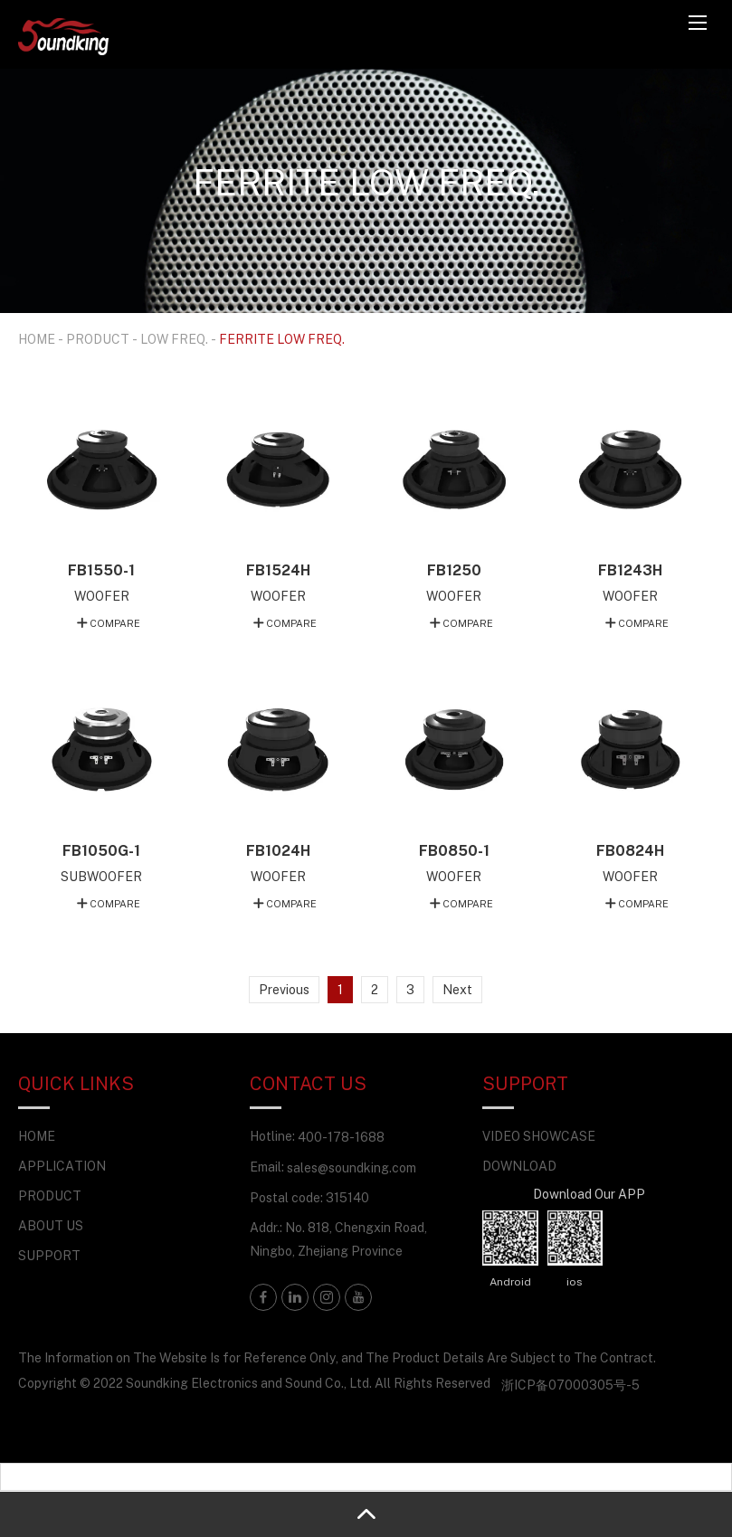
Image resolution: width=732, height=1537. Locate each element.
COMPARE (115, 623)
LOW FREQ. (174, 338)
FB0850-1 (454, 850)
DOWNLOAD (519, 1165)
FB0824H (630, 850)
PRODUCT (97, 338)
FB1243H (630, 570)
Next (457, 989)
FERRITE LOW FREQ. (282, 338)
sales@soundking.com (351, 1167)
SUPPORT (49, 1255)
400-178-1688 (341, 1136)
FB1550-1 (101, 570)
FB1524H (278, 570)
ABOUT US (50, 1225)
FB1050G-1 (101, 850)
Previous (284, 989)
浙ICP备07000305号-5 (570, 1384)
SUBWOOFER (101, 876)
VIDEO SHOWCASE (538, 1135)
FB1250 (454, 570)
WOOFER (101, 595)
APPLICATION (62, 1165)
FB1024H (278, 850)
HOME (36, 338)
